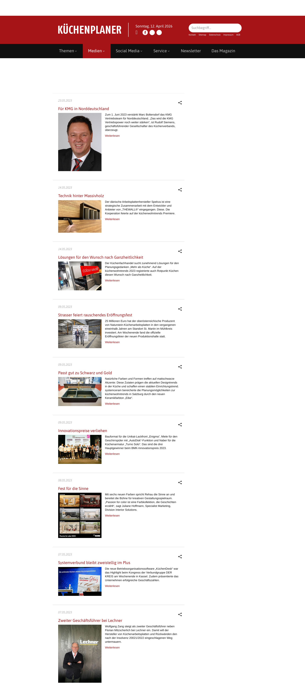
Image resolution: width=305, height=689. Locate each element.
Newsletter (191, 51)
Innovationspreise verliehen (82, 430)
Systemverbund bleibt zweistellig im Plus (94, 562)
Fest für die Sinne (73, 488)
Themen (68, 51)
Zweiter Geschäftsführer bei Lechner (90, 620)
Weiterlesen (112, 135)
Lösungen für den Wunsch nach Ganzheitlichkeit (100, 257)
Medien (96, 51)
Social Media (129, 51)
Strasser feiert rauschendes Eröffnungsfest (95, 315)
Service (162, 51)
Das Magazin (223, 51)
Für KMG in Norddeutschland (83, 108)
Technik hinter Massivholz (81, 195)
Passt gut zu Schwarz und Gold (85, 373)
